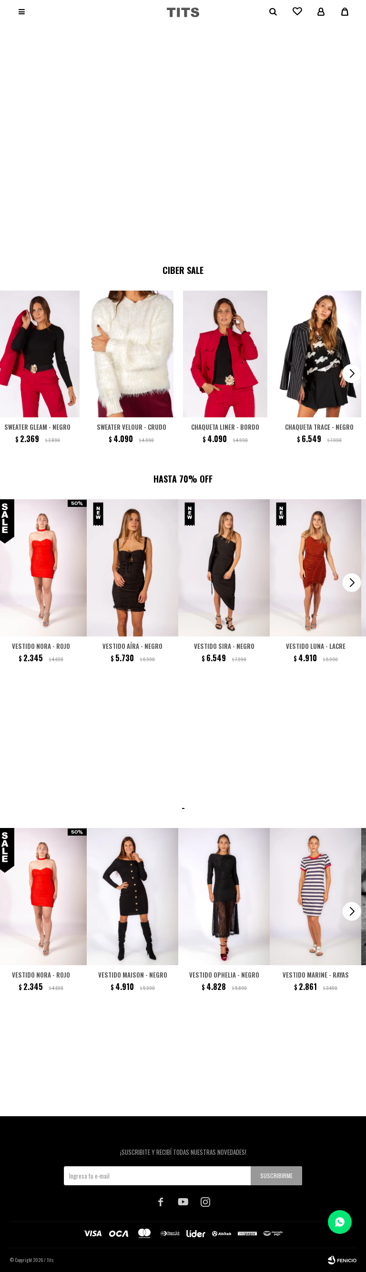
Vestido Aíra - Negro (132, 646)
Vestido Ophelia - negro (224, 974)
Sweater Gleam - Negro (37, 427)
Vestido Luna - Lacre (316, 646)
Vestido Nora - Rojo (41, 646)
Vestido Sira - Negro (224, 646)
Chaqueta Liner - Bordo (225, 427)
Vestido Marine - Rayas (316, 974)
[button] (178, 238)
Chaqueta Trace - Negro (319, 427)
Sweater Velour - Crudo (131, 427)
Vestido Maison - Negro (132, 974)
